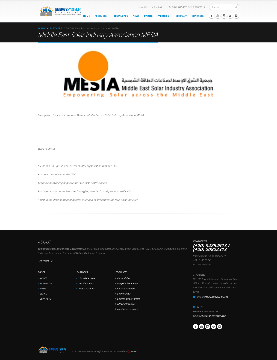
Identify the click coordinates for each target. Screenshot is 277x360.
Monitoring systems (127, 309)
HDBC (134, 351)
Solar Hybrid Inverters (128, 298)
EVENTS (148, 15)
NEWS (136, 15)
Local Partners (86, 283)
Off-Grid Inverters (126, 303)
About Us (142, 7)
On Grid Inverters (126, 288)
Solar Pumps (123, 293)
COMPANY (181, 15)
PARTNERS (164, 15)
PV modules (123, 278)
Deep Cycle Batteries (127, 283)
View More (46, 260)
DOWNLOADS (120, 15)
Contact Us (158, 7)
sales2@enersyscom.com (213, 315)
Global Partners (87, 278)
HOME (86, 15)
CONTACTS (198, 15)
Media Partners (87, 288)
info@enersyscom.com (216, 296)
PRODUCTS (101, 15)
